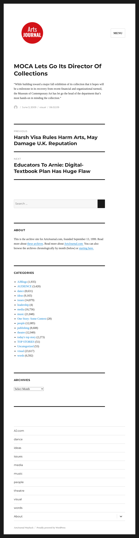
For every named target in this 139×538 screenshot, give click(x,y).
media (20, 309)
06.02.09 (54, 107)
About (18, 516)
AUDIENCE (24, 286)
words (20, 355)
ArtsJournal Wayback (24, 527)
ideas (20, 295)
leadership (23, 304)
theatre (21, 332)
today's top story (26, 337)
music (20, 314)
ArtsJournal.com (74, 243)
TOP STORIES (26, 341)
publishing (23, 327)
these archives (35, 243)
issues (20, 300)
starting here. (86, 248)
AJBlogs (22, 281)
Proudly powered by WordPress (51, 527)
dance (20, 291)
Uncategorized (25, 346)
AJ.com (19, 430)
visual (42, 107)
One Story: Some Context (31, 318)
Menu (118, 33)
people (21, 323)
